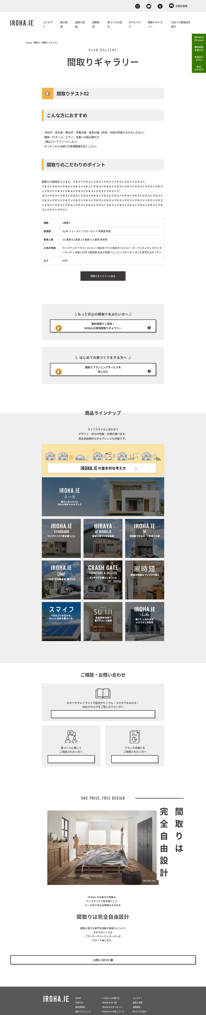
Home (29, 41)
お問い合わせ (153, 5)
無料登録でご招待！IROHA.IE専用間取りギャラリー (103, 326)
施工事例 (63, 24)
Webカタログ (127, 5)
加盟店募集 (178, 5)
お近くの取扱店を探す (181, 24)
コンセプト (48, 24)
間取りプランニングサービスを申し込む (103, 373)
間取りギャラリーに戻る (103, 275)
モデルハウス (135, 24)
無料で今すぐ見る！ (103, 720)
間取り (37, 41)
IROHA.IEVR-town (199, 38)
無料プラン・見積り (135, 767)
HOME (78, 1012)
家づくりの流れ (114, 24)
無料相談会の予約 (71, 767)
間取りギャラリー (155, 24)
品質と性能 (80, 24)
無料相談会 (103, 5)
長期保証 (95, 24)
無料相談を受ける (198, 48)
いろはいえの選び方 (111, 1012)
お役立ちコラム (198, 58)
